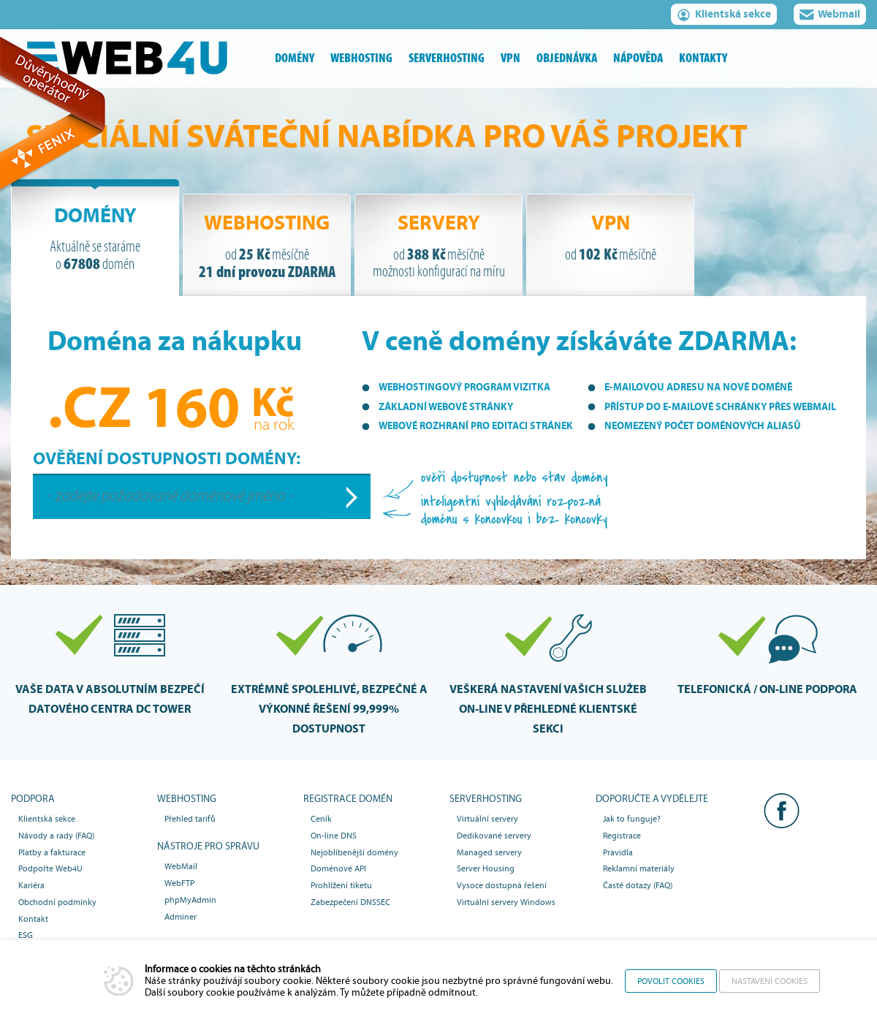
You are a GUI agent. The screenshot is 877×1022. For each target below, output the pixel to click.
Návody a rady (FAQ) (56, 835)
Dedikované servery (494, 835)
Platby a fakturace (52, 852)
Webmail (830, 16)
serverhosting (447, 58)
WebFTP (179, 883)
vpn (510, 58)
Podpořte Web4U (50, 868)
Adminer (180, 917)
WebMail (180, 866)
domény (294, 58)
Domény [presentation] (95, 238)
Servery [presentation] (438, 246)
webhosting (361, 58)
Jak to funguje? (632, 819)
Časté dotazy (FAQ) (637, 885)
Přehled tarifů (190, 819)
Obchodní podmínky (57, 902)
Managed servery (489, 852)
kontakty (703, 58)
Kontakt (33, 919)
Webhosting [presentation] (267, 246)
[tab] (95, 237)
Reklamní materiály (639, 868)
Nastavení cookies (770, 981)
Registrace (622, 835)
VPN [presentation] (610, 237)
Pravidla (618, 852)
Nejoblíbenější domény (354, 852)
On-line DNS (334, 835)
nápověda (638, 58)
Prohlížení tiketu (341, 885)
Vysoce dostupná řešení (502, 885)
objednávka (566, 58)
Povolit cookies (671, 981)
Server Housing (486, 868)
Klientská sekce (724, 16)
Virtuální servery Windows (506, 902)
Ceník (321, 819)
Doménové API (338, 868)
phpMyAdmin (190, 900)
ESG (25, 935)
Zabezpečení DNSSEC (350, 902)
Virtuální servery (487, 819)
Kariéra (31, 885)
